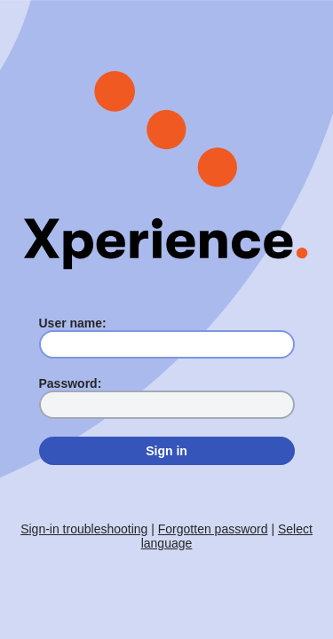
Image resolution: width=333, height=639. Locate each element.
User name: (73, 323)
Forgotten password (213, 529)
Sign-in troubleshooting (83, 529)
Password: (70, 383)
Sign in (166, 451)
